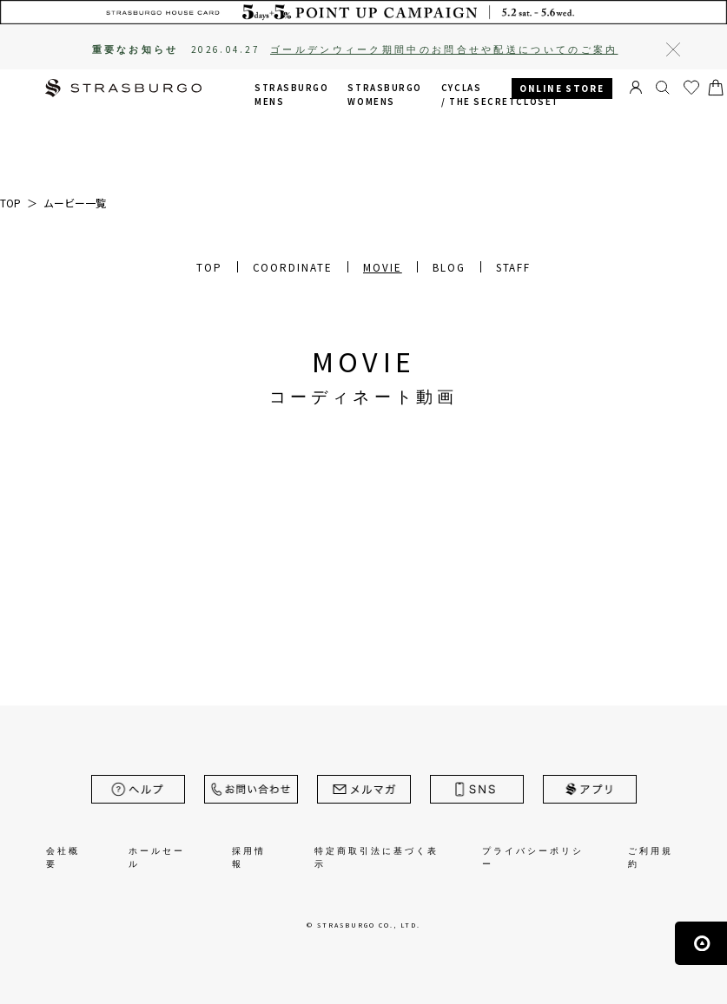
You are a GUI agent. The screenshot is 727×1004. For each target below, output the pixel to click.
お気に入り (691, 87)
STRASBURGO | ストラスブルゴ (123, 90)
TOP (209, 267)
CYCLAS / (500, 95)
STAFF (514, 267)
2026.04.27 (404, 49)
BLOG (449, 267)
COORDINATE (293, 267)
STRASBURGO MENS (291, 95)
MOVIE (382, 267)
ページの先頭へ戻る (701, 943)
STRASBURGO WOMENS (384, 95)
